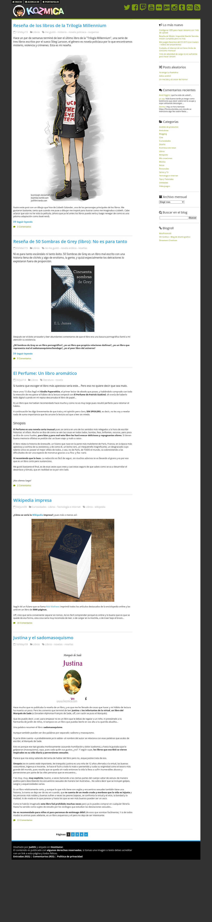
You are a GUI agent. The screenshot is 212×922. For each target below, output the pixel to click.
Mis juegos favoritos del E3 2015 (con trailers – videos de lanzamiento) (179, 43)
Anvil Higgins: (165, 95)
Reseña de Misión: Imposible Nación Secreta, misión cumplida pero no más (179, 37)
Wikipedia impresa (32, 500)
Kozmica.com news (167, 148)
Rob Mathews (53, 606)
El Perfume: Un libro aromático (45, 373)
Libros (36, 32)
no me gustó (52, 248)
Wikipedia (37, 514)
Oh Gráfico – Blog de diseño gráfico (174, 237)
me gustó (50, 32)
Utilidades (163, 182)
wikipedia (100, 506)
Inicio (17, 1)
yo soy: (162, 98)
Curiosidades (39, 506)
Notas (161, 165)
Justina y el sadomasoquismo (43, 638)
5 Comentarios (24, 358)
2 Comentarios (24, 226)
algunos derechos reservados (64, 850)
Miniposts (163, 155)
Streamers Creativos (168, 240)
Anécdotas (163, 130)
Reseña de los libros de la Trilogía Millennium (59, 25)
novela (59, 379)
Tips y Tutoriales (166, 179)
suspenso (93, 32)
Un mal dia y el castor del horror (173, 79)
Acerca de (32, 1)
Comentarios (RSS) (43, 856)
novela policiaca (77, 32)
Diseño (162, 144)
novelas (58, 644)
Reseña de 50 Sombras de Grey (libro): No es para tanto (70, 241)
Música (162, 161)
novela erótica (68, 248)
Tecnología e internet (68, 506)
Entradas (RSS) (21, 856)
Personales (164, 168)
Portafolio (51, 1)
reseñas (83, 248)
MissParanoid (165, 233)
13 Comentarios (24, 820)
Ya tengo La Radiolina (168, 72)
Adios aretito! (165, 76)
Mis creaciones (165, 158)
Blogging (163, 134)
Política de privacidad (70, 856)
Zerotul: (162, 106)
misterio (62, 32)
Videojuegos (164, 186)
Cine (161, 137)
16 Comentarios (24, 623)
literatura (48, 379)
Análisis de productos (168, 127)
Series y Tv (163, 172)
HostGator (57, 847)
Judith (32, 847)
